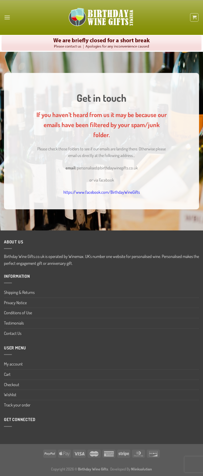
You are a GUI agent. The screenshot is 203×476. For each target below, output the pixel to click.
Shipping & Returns (19, 292)
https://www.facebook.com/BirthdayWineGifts (101, 192)
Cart (7, 374)
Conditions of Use (18, 312)
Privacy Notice (15, 302)
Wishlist (10, 394)
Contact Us (12, 333)
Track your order (17, 405)
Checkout (11, 384)
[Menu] (7, 17)
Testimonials (14, 323)
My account (13, 364)
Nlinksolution (141, 468)
